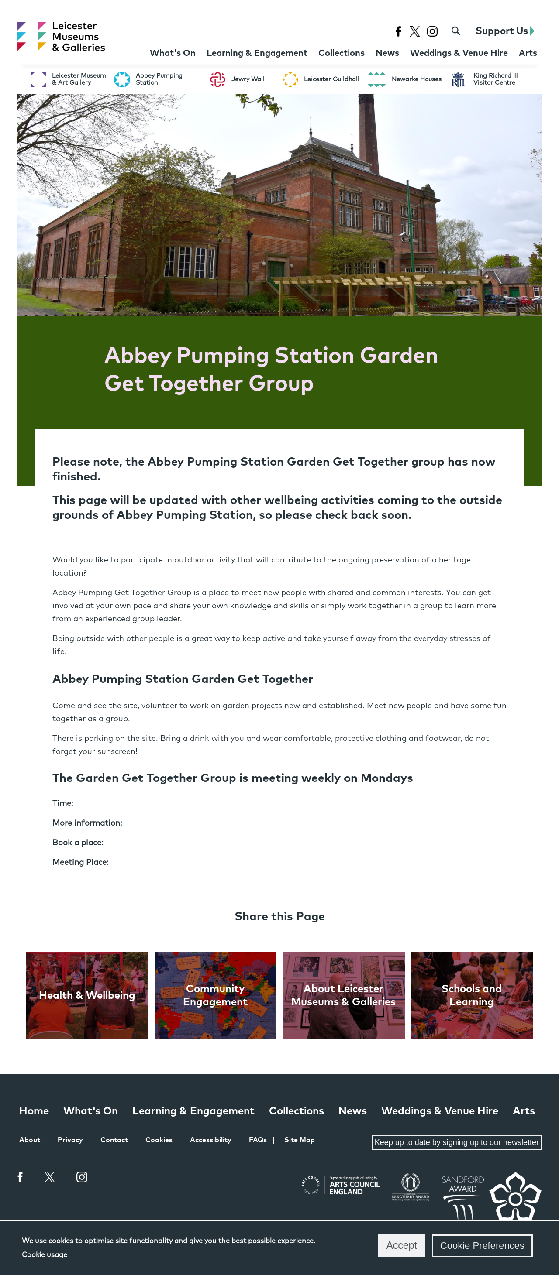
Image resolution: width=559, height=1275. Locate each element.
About (29, 1140)
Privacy (70, 1140)
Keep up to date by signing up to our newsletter (457, 1142)
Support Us (505, 31)
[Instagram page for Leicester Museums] (432, 31)
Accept (401, 1245)
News (352, 1111)
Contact (114, 1140)
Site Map (299, 1140)
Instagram (82, 1178)
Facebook (20, 1177)
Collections (296, 1111)
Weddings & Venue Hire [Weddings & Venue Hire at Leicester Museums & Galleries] (439, 1111)
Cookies (159, 1140)
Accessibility (210, 1140)
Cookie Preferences (482, 1245)
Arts (524, 1111)
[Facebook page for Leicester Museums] (398, 31)
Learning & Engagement (193, 1111)
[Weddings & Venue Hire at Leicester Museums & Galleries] (459, 53)
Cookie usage (44, 1254)
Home (34, 1111)
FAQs (258, 1140)
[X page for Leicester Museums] (414, 31)
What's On (90, 1111)
